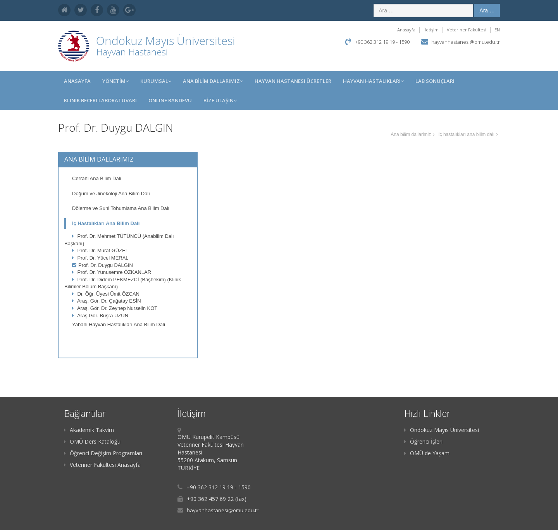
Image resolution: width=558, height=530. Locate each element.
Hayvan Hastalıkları (373, 80)
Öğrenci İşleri (423, 441)
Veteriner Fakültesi (466, 30)
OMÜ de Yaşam (427, 453)
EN (497, 30)
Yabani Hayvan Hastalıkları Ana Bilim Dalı (118, 324)
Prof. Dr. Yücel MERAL (100, 258)
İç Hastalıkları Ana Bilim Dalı (106, 223)
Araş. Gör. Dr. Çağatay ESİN (106, 301)
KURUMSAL (155, 80)
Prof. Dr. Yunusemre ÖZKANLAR (111, 272)
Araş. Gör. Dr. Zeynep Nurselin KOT (114, 308)
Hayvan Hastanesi (132, 51)
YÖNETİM (115, 80)
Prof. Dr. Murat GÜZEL (100, 250)
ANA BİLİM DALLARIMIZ (213, 80)
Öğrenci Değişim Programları (103, 453)
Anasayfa (406, 30)
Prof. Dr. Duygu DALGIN (102, 265)
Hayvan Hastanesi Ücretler (293, 80)
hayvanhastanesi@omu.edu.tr (465, 41)
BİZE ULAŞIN (220, 100)
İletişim (431, 30)
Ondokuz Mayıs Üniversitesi (441, 430)
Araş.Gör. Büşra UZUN (100, 315)
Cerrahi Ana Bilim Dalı (96, 178)
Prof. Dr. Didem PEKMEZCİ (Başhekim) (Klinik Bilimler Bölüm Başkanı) (122, 283)
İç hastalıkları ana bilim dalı (466, 134)
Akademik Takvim (89, 430)
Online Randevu (170, 100)
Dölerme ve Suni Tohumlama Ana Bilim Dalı (120, 208)
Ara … (487, 10)
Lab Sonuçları (435, 80)
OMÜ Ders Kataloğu (92, 441)
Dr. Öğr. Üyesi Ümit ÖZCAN (106, 294)
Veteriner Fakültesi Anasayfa (102, 464)
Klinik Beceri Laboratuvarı (100, 100)
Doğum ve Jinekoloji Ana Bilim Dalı (111, 193)
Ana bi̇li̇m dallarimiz (411, 134)
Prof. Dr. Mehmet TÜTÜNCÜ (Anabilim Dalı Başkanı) (119, 239)
